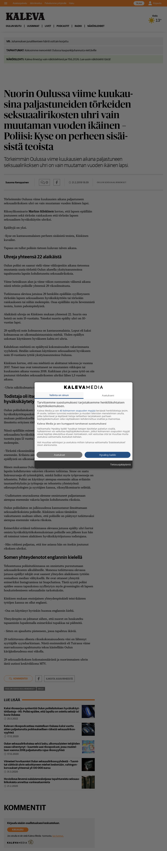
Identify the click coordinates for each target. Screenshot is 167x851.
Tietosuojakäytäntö (120, 464)
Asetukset (59, 454)
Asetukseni (108, 395)
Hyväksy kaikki (107, 454)
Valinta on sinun (59, 395)
